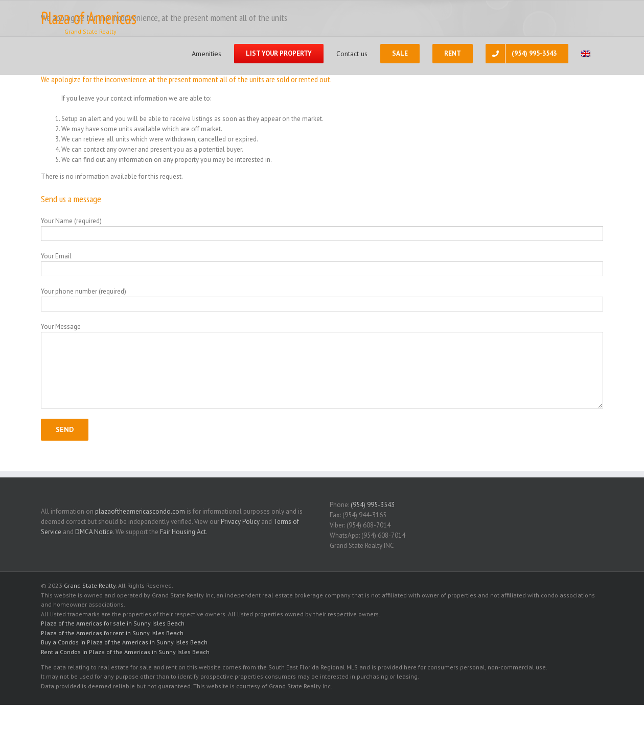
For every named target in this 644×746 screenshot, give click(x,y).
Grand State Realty (90, 585)
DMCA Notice (94, 531)
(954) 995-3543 (373, 504)
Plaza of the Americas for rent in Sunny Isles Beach (112, 633)
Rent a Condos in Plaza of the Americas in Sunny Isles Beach (125, 652)
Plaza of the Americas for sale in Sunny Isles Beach (113, 623)
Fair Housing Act (183, 531)
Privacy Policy (240, 521)
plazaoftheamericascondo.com (140, 511)
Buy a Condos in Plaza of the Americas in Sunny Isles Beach (124, 642)
